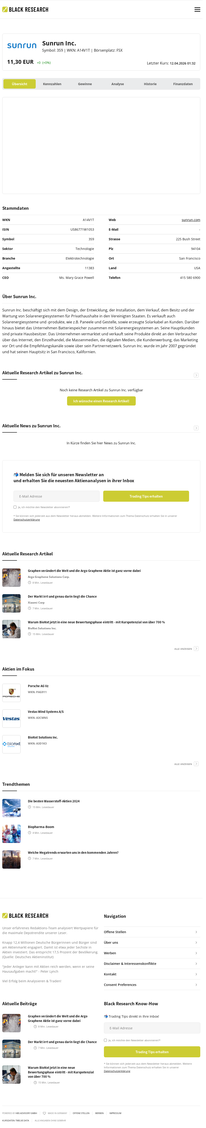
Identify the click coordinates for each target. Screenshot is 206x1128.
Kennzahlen (52, 84)
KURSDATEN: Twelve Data (15, 1120)
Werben (99, 1113)
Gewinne (85, 84)
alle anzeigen (183, 648)
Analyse (117, 84)
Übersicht (19, 84)
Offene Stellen (81, 1113)
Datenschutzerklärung (27, 519)
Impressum (115, 1113)
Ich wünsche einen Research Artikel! (101, 401)
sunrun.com (191, 220)
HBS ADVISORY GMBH (26, 1113)
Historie (150, 84)
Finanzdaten (183, 84)
